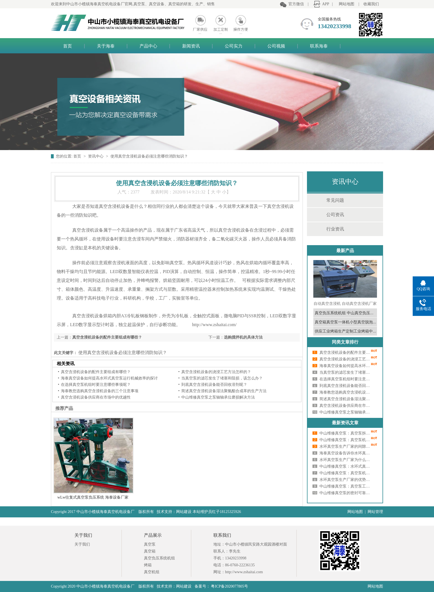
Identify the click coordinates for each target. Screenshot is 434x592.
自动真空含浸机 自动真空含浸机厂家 (345, 304)
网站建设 (184, 586)
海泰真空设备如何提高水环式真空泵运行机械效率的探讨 (109, 378)
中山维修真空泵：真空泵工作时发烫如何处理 (345, 486)
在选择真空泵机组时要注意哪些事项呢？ (96, 385)
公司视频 (276, 46)
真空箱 (150, 551)
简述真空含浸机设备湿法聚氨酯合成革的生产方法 (224, 391)
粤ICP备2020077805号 (229, 586)
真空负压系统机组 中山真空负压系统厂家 (350, 313)
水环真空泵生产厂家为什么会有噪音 (345, 460)
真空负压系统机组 (159, 558)
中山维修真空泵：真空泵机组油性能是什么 (345, 440)
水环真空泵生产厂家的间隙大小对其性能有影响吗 (345, 446)
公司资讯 (335, 214)
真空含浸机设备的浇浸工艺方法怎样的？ (216, 372)
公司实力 (233, 46)
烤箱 (148, 565)
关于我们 (82, 544)
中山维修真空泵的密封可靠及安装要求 (345, 493)
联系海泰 (319, 46)
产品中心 (148, 46)
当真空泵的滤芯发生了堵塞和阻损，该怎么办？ (222, 378)
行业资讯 (335, 229)
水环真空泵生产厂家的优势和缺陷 (345, 480)
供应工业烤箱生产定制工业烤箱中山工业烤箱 (353, 331)
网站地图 (346, 4)
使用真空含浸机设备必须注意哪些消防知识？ (149, 156)
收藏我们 (371, 4)
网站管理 (375, 512)
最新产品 (345, 250)
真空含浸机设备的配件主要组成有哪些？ (107, 337)
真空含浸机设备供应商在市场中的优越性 (96, 397)
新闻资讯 (191, 46)
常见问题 (335, 200)
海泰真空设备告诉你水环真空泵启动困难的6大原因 (345, 453)
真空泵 (150, 544)
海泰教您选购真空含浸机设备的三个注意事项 (99, 391)
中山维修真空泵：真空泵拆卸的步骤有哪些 (345, 433)
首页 (67, 46)
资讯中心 (96, 156)
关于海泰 (106, 46)
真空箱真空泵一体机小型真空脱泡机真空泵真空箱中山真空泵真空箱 (373, 322)
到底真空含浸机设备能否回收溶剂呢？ (214, 385)
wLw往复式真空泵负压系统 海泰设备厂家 (92, 497)
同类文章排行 (345, 342)
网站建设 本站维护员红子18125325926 (208, 512)
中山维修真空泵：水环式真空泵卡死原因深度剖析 (345, 466)
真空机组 (151, 572)
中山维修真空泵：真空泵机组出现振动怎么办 (345, 473)
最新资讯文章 (345, 422)
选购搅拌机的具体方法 (243, 337)
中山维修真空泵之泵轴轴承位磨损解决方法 (218, 397)
